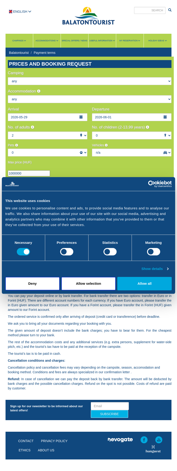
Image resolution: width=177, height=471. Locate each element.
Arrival (13, 109)
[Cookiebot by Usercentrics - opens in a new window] (151, 183)
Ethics (24, 450)
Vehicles (100, 145)
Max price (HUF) (20, 162)
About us (46, 450)
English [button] (20, 11)
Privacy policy (54, 441)
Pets (13, 145)
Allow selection (88, 283)
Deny (32, 283)
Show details (152, 269)
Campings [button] (19, 41)
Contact (26, 441)
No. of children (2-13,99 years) (120, 127)
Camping (16, 73)
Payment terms (44, 53)
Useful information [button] (102, 41)
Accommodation (24, 91)
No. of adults (21, 127)
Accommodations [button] (46, 41)
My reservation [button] (129, 41)
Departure (100, 109)
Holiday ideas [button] (157, 41)
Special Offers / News (74, 41)
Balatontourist (19, 53)
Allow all (145, 283)
